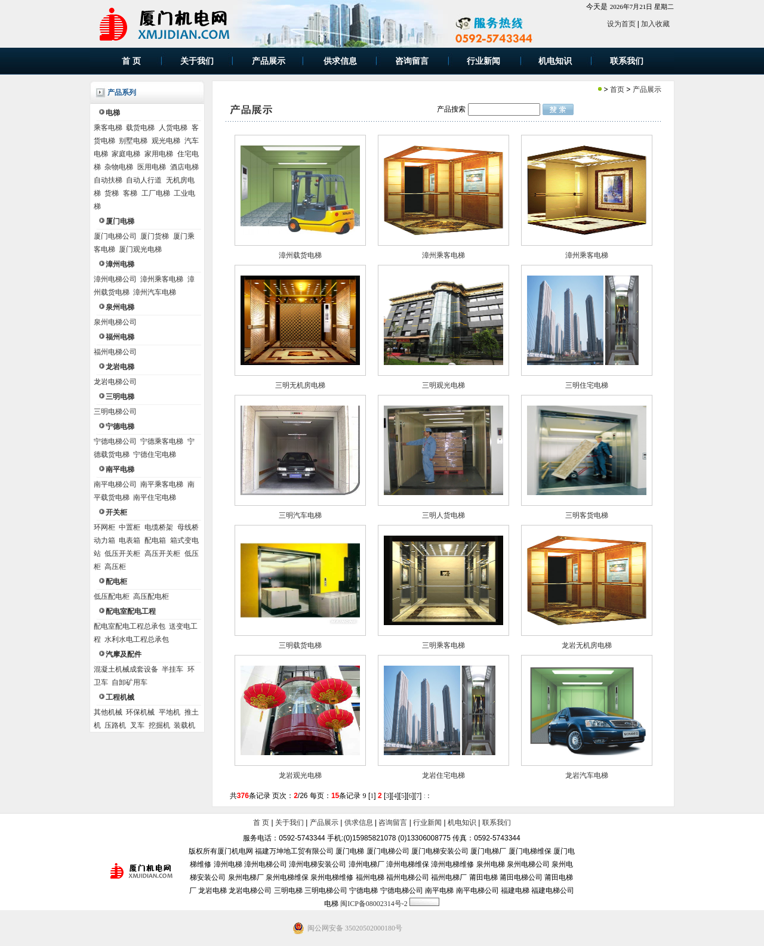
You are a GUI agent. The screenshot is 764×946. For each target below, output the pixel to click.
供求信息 (358, 822)
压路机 (115, 725)
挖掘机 (159, 725)
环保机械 (140, 712)
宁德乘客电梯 (161, 441)
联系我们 (496, 822)
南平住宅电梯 (154, 497)
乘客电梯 (108, 127)
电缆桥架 (158, 527)
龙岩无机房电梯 (587, 645)
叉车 (137, 725)
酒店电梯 (184, 167)
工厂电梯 (155, 193)
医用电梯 (151, 167)
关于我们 (289, 822)
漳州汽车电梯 (154, 292)
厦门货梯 (154, 236)
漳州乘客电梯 (161, 279)
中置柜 (129, 527)
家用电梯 (158, 154)
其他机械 (108, 712)
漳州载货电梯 (300, 255)
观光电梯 (166, 141)
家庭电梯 (126, 154)
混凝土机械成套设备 (126, 669)
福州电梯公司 (115, 352)
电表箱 (129, 540)
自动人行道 (144, 180)
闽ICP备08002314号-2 (374, 903)
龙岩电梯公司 (115, 382)
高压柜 (115, 566)
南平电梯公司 (115, 484)
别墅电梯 (133, 141)
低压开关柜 (122, 553)
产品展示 (647, 89)
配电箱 (155, 540)
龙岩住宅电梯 (443, 775)
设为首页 (621, 24)
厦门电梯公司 (115, 236)
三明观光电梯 (443, 385)
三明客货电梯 (586, 515)
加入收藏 (655, 24)
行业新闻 (427, 822)
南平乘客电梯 (161, 484)
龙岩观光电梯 (300, 775)
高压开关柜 (162, 553)
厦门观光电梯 (140, 249)
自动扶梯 (108, 180)
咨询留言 (392, 822)
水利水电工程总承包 (136, 639)
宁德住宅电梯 (154, 454)
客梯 (130, 193)
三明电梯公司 (115, 411)
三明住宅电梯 (586, 385)
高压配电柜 (151, 596)
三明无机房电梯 (300, 385)
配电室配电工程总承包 (129, 626)
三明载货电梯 (300, 645)
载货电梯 (140, 127)
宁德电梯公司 (115, 441)
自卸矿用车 (129, 682)
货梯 (111, 193)
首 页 (261, 822)
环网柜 (104, 527)
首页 (617, 89)
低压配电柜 (112, 596)
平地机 (169, 712)
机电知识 (462, 822)
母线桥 (188, 527)
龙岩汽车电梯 (586, 775)
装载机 (184, 725)
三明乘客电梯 (443, 645)
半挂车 (172, 669)
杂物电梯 (118, 167)
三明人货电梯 (443, 515)
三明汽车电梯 (300, 515)
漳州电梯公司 (115, 279)
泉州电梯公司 (115, 322)
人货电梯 (173, 127)
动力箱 (104, 540)
